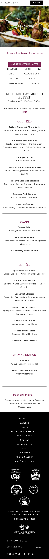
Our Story (25, 453)
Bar (40, 69)
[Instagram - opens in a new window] (29, 554)
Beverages (34, 79)
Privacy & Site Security (24, 431)
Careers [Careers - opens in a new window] (24, 423)
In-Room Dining (16, 83)
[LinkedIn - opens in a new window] (33, 554)
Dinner (12, 74)
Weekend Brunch (32, 74)
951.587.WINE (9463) (25, 519)
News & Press (24, 436)
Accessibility (24, 444)
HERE (24, 112)
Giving (24, 427)
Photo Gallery (24, 457)
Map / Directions (24, 461)
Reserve (36, 3)
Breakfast (12, 69)
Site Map (24, 440)
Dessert (14, 79)
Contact (24, 419)
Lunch (28, 69)
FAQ (24, 448)
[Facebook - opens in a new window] (24, 554)
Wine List (36, 83)
